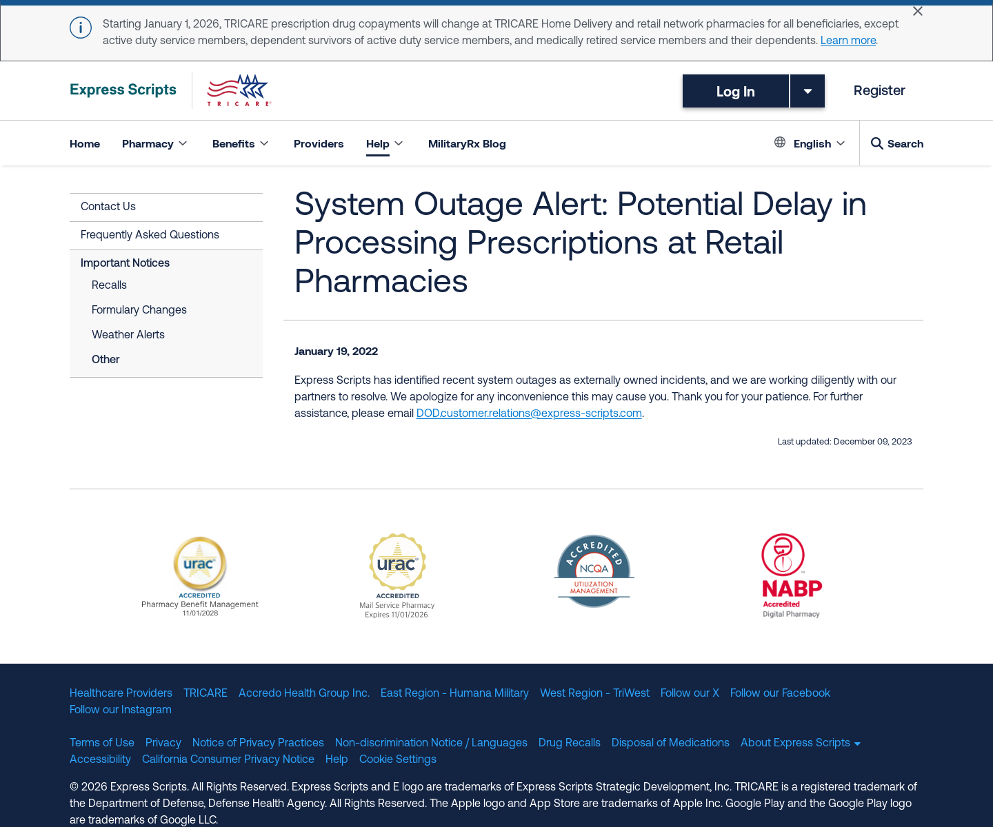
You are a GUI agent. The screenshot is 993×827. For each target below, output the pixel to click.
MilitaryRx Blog (467, 143)
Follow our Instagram (121, 710)
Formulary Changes (139, 310)
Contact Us (108, 207)
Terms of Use (102, 743)
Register (879, 92)
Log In (735, 91)
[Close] (917, 11)
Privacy (163, 743)
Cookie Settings (398, 760)
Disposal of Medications (671, 743)
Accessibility (100, 760)
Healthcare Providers (121, 694)
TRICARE (205, 694)
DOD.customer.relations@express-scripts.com (529, 414)
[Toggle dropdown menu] (807, 91)
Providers (319, 143)
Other (106, 360)
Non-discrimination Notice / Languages (431, 743)
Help (336, 760)
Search (905, 143)
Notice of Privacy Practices (258, 743)
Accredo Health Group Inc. (304, 694)
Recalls (109, 286)
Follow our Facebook (780, 694)
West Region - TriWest (595, 694)
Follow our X (690, 694)
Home (85, 143)
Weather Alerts (128, 335)
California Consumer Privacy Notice (228, 760)
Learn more (848, 41)
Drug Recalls (570, 743)
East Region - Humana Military (455, 694)
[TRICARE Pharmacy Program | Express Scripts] (171, 90)
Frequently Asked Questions (150, 235)
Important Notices (125, 263)
